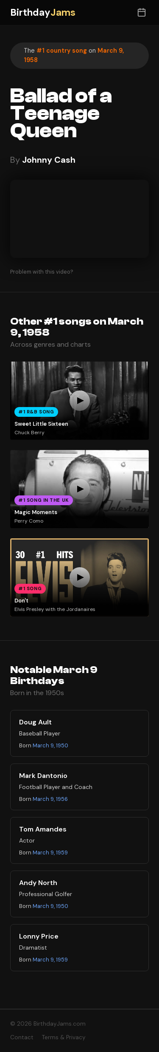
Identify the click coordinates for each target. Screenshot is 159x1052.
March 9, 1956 (50, 799)
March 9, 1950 (50, 745)
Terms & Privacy (64, 1037)
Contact (21, 1037)
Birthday (42, 12)
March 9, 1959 (50, 852)
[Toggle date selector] (141, 12)
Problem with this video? (41, 271)
